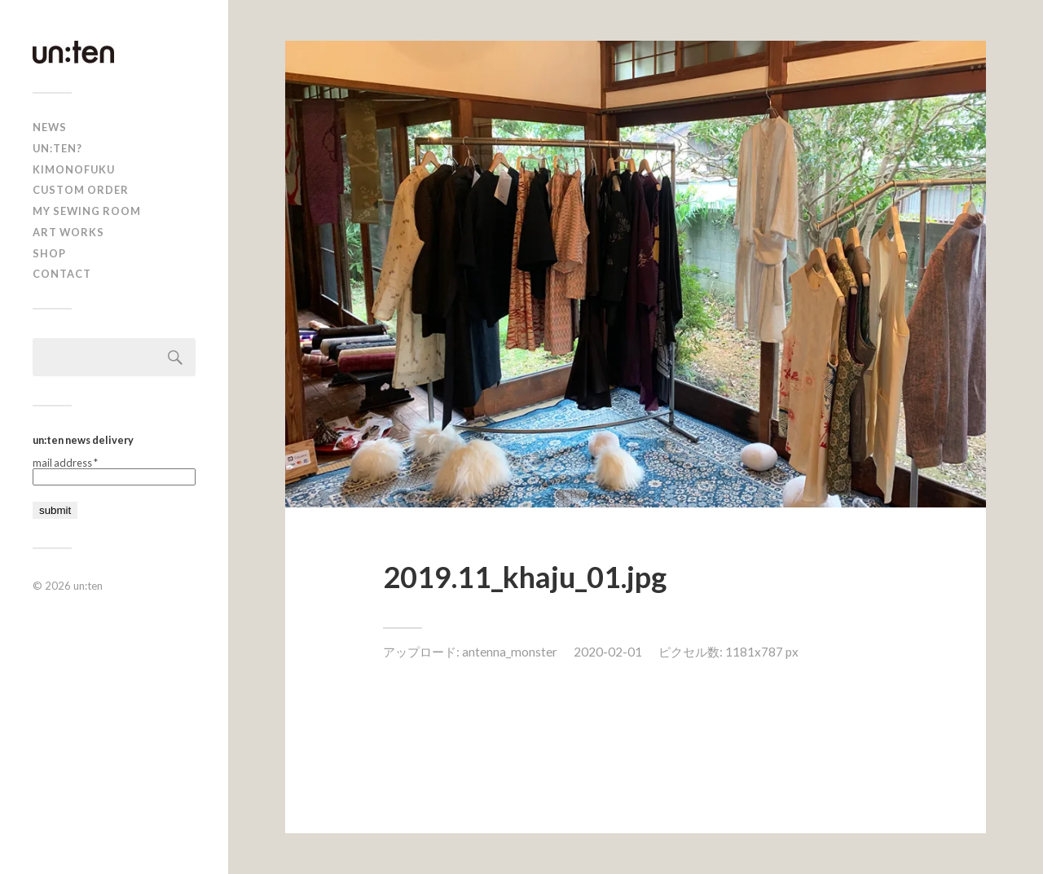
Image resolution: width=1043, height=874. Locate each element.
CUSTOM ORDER (81, 189)
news (50, 127)
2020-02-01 (608, 651)
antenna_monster (509, 651)
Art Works (68, 232)
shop (49, 253)
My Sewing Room (87, 210)
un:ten (88, 585)
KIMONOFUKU (74, 169)
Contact (62, 273)
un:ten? (57, 148)
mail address (65, 463)
